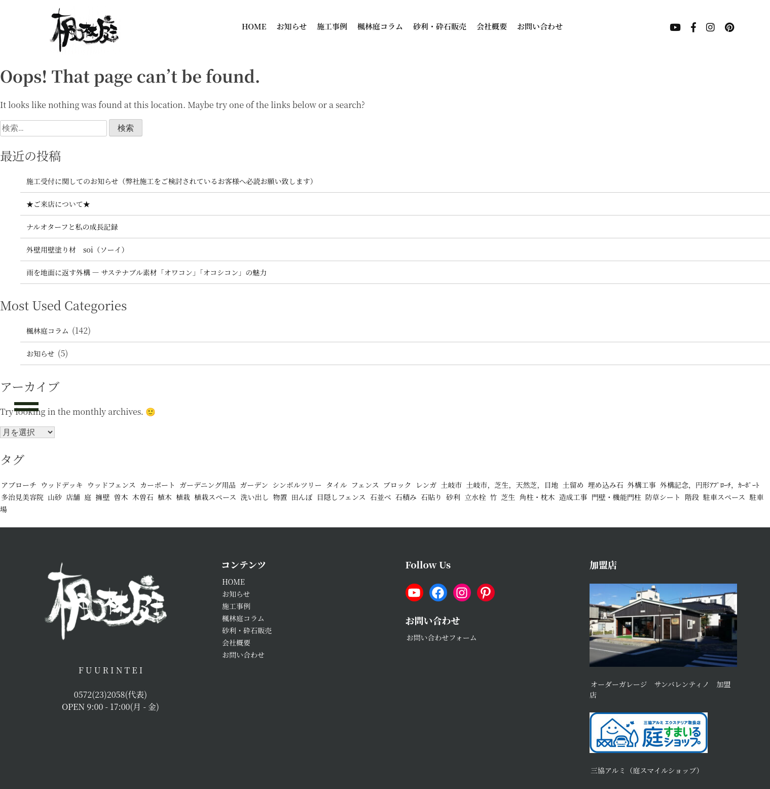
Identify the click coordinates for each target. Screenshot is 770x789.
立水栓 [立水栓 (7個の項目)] (475, 497)
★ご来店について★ (58, 204)
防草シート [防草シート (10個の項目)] (663, 497)
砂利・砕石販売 (439, 26)
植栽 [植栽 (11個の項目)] (183, 497)
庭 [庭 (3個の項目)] (87, 497)
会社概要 (491, 26)
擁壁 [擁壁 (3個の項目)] (102, 497)
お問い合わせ (540, 26)
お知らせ (292, 26)
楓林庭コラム (380, 26)
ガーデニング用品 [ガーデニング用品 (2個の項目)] (207, 485)
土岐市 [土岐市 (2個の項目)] (451, 485)
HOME (254, 26)
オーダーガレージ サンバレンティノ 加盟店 (660, 689)
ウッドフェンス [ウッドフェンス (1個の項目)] (111, 485)
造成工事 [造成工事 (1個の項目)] (573, 497)
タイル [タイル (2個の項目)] (336, 485)
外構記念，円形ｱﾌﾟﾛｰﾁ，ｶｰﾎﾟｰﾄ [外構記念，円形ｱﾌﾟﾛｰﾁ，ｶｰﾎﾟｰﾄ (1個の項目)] (709, 485)
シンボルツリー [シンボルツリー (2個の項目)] (297, 485)
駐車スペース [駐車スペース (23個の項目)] (724, 497)
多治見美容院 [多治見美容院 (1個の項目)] (22, 497)
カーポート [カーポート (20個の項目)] (157, 485)
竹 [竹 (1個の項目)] (493, 497)
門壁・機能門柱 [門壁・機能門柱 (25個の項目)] (616, 497)
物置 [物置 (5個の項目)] (280, 497)
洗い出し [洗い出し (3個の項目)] (254, 497)
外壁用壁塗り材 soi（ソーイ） (77, 249)
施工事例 (332, 26)
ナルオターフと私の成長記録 (72, 227)
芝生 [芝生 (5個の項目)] (508, 497)
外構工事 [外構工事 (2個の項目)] (642, 485)
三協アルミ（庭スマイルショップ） (647, 770)
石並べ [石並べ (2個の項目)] (380, 497)
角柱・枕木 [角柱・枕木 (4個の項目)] (537, 497)
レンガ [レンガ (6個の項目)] (426, 485)
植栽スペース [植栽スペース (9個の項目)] (215, 497)
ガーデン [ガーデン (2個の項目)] (254, 485)
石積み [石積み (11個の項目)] (406, 497)
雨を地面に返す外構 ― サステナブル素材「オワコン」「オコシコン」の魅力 (146, 272)
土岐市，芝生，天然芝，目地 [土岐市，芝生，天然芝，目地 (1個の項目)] (512, 485)
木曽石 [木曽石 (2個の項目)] (143, 497)
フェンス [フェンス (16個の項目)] (365, 485)
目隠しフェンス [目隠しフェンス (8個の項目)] (341, 497)
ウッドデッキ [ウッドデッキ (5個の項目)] (62, 485)
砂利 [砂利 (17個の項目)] (453, 497)
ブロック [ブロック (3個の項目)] (397, 485)
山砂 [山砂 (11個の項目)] (55, 497)
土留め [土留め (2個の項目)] (573, 485)
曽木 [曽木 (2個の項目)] (121, 497)
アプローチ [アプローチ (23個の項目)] (18, 485)
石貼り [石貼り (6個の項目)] (431, 497)
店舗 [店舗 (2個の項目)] (73, 497)
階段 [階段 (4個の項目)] (692, 497)
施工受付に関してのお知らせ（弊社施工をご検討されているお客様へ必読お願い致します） (171, 181)
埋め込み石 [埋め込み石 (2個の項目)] (606, 485)
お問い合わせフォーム (442, 637)
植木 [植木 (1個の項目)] (165, 497)
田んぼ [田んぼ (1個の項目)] (302, 497)
